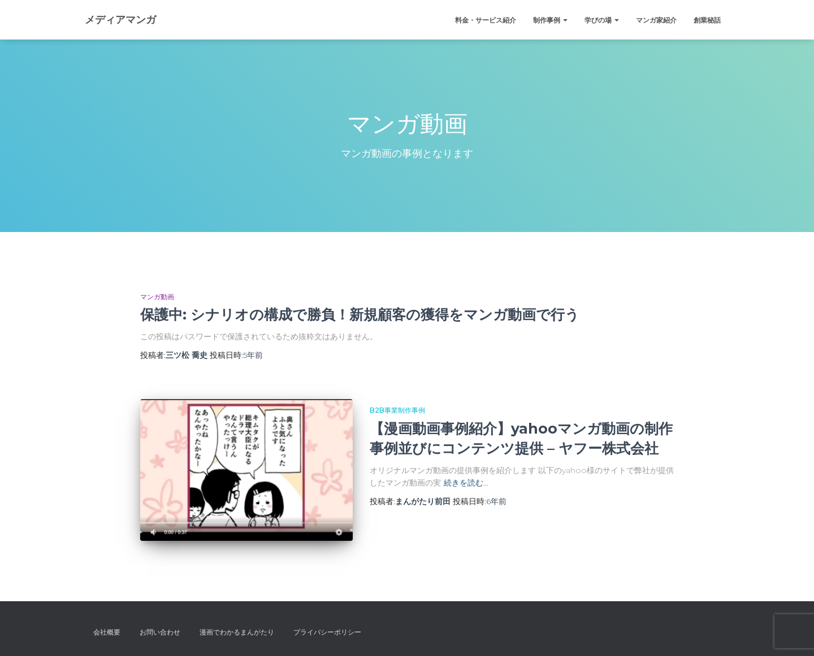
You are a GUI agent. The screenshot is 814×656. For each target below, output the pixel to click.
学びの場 (601, 20)
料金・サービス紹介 (485, 20)
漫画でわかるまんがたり (237, 632)
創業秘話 (707, 20)
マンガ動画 (157, 296)
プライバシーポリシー (327, 632)
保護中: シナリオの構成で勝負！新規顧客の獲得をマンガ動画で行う (359, 314)
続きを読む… (466, 483)
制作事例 (550, 20)
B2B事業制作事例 (397, 410)
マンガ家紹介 (656, 20)
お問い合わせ (160, 632)
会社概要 (106, 632)
